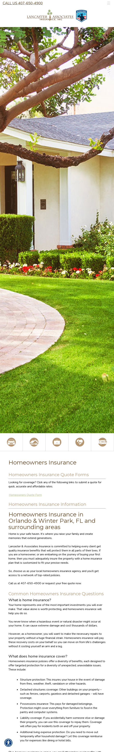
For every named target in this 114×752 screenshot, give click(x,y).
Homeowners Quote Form (25, 495)
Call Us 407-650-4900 (23, 3)
